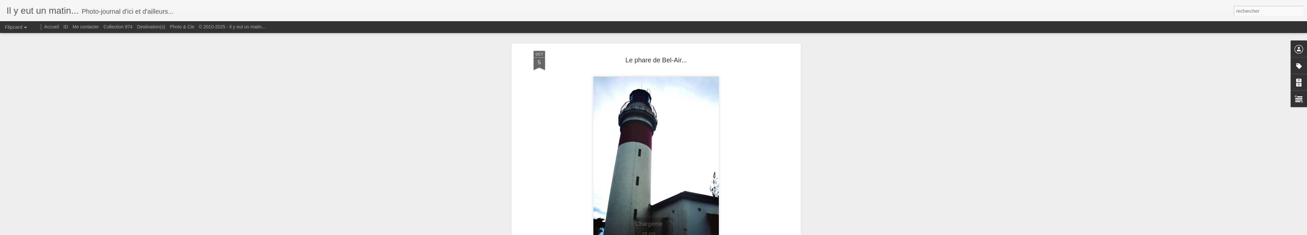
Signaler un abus (698, 231)
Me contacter (86, 26)
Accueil (51, 26)
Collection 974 (118, 26)
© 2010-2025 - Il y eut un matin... (232, 26)
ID (65, 26)
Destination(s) (151, 26)
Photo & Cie (182, 26)
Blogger (677, 231)
